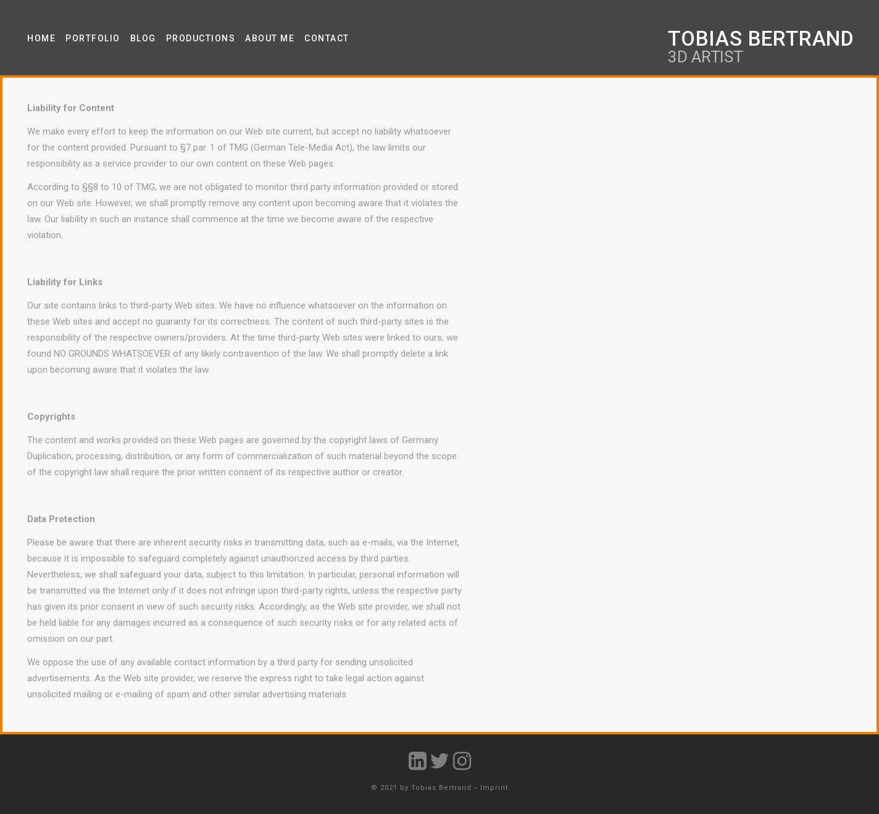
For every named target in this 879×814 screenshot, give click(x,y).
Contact (326, 38)
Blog (143, 38)
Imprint (494, 788)
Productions (201, 38)
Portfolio (92, 38)
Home (41, 38)
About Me (269, 38)
